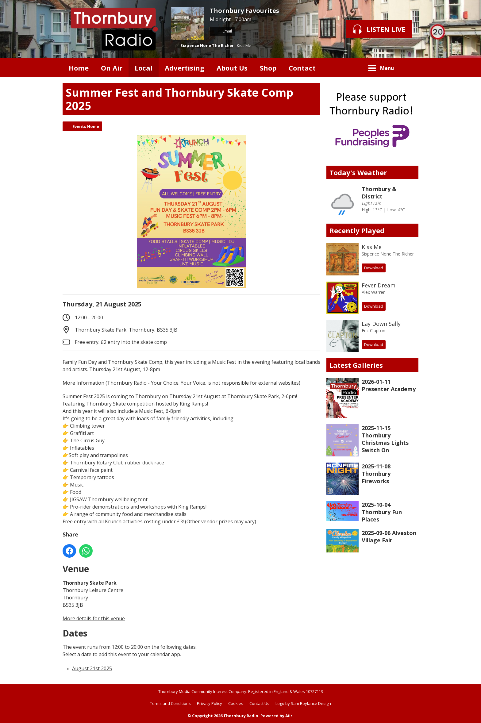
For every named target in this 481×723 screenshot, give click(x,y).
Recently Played (356, 230)
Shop (268, 67)
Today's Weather (358, 172)
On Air (111, 67)
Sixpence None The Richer (207, 45)
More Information (83, 382)
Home (79, 67)
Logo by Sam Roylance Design (303, 703)
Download (373, 268)
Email (222, 31)
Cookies (235, 703)
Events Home (85, 126)
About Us (232, 67)
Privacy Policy (209, 703)
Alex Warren (374, 292)
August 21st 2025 (92, 668)
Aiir (288, 715)
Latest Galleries (356, 365)
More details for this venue (94, 618)
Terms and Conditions (170, 703)
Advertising (184, 67)
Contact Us (259, 703)
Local (143, 67)
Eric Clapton (373, 330)
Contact (302, 67)
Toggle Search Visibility (409, 67)
